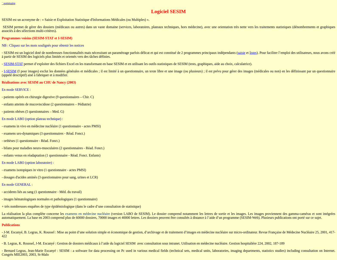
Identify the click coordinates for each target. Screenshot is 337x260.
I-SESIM (10, 71)
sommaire (8, 3)
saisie (241, 53)
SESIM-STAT (13, 64)
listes (253, 53)
